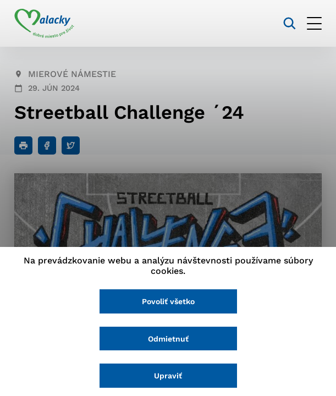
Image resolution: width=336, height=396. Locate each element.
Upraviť (168, 375)
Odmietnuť (168, 338)
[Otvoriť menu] (314, 23)
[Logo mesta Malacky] (44, 23)
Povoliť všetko (168, 301)
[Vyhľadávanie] (289, 23)
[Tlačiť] (23, 145)
